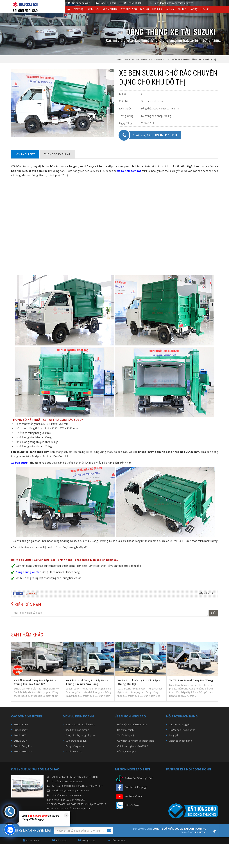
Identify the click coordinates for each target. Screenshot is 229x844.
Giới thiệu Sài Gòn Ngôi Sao (132, 724)
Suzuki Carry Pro (23, 746)
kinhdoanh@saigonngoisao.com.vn (71, 790)
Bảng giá (157, 9)
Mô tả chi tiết (25, 154)
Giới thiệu (79, 9)
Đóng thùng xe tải (74, 746)
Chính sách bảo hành (180, 740)
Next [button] (216, 671)
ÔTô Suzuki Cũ (129, 9)
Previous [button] (13, 671)
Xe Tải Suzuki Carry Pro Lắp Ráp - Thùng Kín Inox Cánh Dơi (35, 682)
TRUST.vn (200, 832)
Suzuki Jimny (21, 729)
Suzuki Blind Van (23, 751)
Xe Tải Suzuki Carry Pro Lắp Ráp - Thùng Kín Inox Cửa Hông (87, 682)
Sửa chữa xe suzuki (76, 740)
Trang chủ (121, 59)
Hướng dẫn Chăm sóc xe (182, 729)
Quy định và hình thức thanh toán (135, 740)
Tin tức (182, 9)
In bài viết (209, 593)
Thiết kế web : (187, 832)
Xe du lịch (93, 9)
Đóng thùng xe (141, 59)
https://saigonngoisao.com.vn (68, 795)
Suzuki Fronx (21, 724)
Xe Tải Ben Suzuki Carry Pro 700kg (191, 680)
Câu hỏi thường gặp (179, 724)
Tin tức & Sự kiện (126, 735)
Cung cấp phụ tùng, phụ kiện (80, 735)
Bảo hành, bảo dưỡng (77, 729)
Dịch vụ (144, 9)
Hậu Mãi (170, 9)
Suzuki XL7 (20, 735)
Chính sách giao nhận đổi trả (132, 746)
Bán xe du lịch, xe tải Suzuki (80, 724)
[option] (62, 103)
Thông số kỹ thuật (57, 154)
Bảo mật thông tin (126, 751)
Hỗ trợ (193, 9)
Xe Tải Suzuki (110, 9)
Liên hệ (204, 9)
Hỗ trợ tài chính (125, 729)
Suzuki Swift (20, 740)
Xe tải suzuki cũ (73, 751)
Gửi (213, 613)
